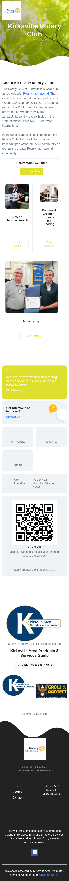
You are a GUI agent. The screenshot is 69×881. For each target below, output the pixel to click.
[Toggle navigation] (63, 11)
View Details (17, 244)
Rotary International (36, 93)
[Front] (12, 10)
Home (17, 786)
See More (31, 171)
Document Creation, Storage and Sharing (49, 217)
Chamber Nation (49, 874)
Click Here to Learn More (34, 664)
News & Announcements (17, 218)
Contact (17, 797)
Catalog (17, 791)
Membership (31, 321)
